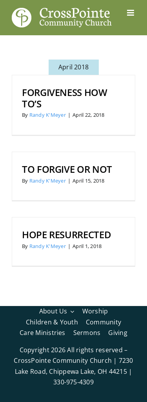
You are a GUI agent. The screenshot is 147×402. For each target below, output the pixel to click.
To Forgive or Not (67, 169)
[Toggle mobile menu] (131, 13)
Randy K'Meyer (47, 114)
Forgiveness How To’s (64, 98)
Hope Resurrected (66, 234)
